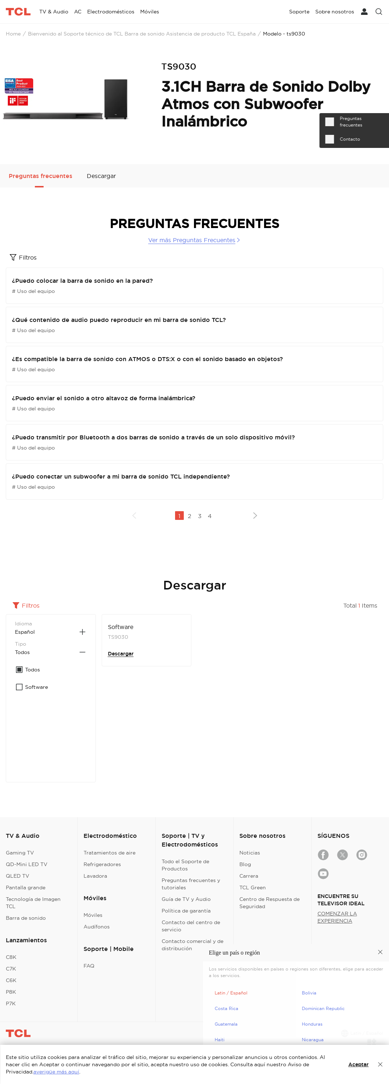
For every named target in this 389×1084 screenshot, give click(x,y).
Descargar (121, 653)
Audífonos (97, 926)
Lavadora (95, 876)
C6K (11, 980)
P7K (11, 1003)
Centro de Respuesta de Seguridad (269, 903)
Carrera (248, 876)
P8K (11, 992)
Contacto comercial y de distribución (192, 945)
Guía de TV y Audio (186, 899)
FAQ (89, 966)
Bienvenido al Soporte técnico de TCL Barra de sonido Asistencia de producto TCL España (142, 33)
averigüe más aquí (56, 1071)
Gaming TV (20, 852)
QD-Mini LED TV (27, 864)
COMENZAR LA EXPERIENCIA (337, 917)
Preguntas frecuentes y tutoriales (191, 884)
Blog (245, 864)
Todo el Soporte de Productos (185, 865)
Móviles (93, 915)
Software (120, 626)
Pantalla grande (25, 887)
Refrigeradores (102, 864)
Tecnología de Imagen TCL (33, 903)
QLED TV (17, 876)
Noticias (249, 852)
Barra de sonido (26, 918)
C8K (11, 957)
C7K (11, 968)
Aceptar (358, 1064)
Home (13, 33)
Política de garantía (186, 910)
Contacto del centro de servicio (191, 926)
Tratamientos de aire (109, 852)
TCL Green (252, 887)
